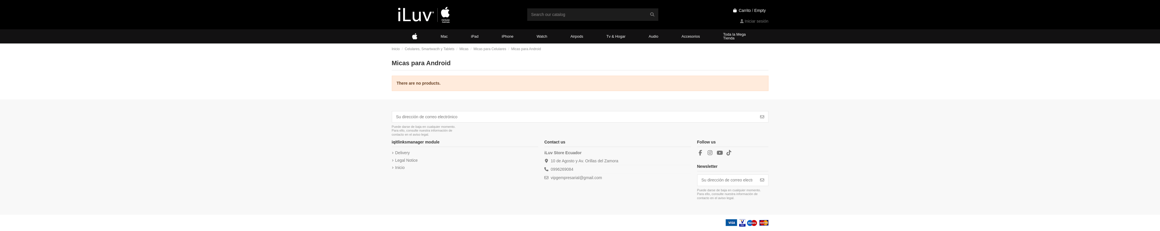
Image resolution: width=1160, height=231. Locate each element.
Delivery (402, 152)
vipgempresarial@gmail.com (576, 177)
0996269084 (562, 169)
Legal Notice (406, 160)
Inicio (400, 167)
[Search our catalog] (652, 14)
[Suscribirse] (762, 116)
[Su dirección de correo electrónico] (574, 116)
